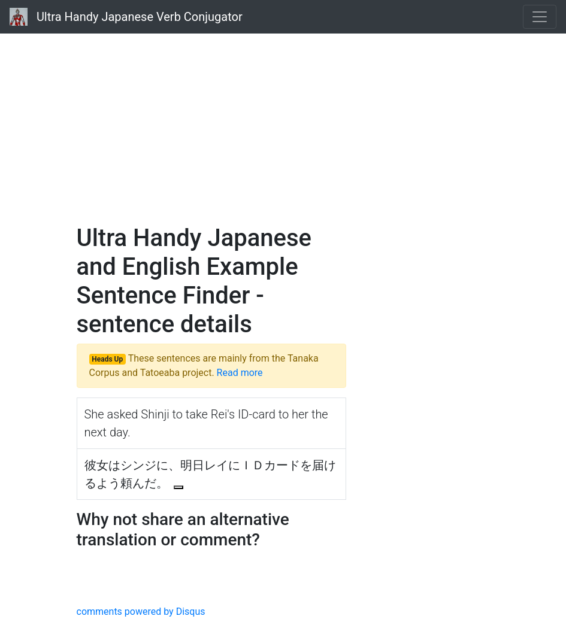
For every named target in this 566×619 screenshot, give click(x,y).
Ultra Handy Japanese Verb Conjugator (126, 17)
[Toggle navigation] (539, 17)
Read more (240, 372)
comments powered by (141, 611)
